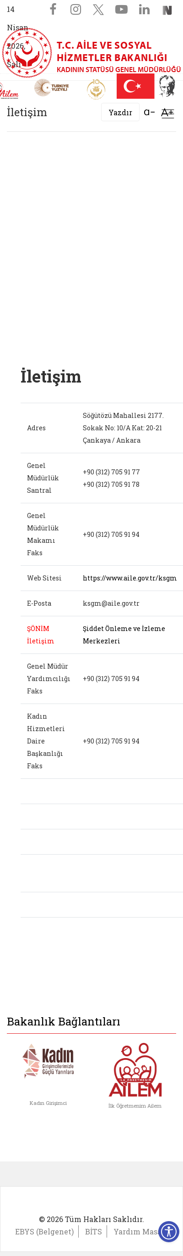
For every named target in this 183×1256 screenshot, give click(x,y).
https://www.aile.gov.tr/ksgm (130, 578)
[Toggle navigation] (168, 114)
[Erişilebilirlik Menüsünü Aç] (168, 1231)
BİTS (93, 1231)
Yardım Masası (140, 1231)
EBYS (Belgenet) (44, 1231)
